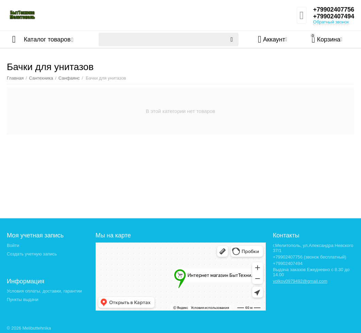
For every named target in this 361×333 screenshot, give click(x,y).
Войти (13, 245)
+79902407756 (333, 9)
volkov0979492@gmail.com (300, 281)
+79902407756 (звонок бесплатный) (309, 257)
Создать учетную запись (32, 253)
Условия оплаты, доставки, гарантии (44, 291)
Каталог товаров (47, 39)
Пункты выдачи (22, 299)
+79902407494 (333, 16)
